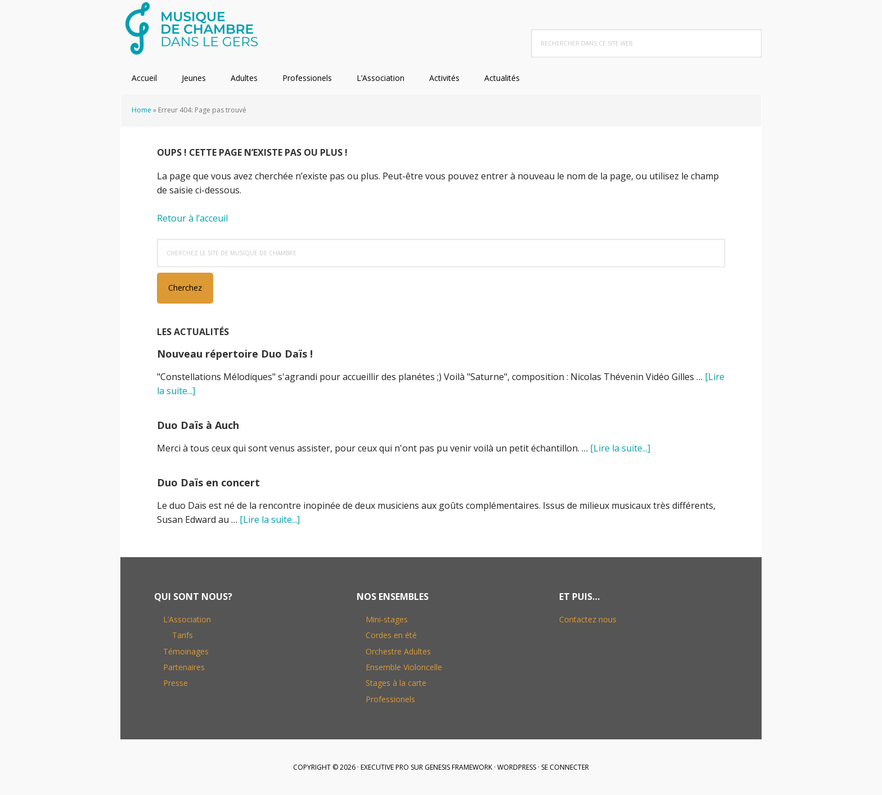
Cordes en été (391, 635)
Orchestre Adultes (398, 651)
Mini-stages (387, 619)
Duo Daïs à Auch (198, 425)
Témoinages (186, 651)
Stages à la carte (396, 682)
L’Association (187, 619)
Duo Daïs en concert (208, 482)
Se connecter (565, 767)
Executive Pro (385, 767)
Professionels (390, 699)
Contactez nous (587, 619)
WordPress (516, 767)
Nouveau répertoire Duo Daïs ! (235, 353)
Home (141, 110)
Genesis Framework (458, 767)
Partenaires (184, 667)
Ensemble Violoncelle (404, 667)
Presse (175, 682)
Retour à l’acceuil (192, 218)
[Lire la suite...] (620, 448)
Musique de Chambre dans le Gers (193, 28)
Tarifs (182, 635)
